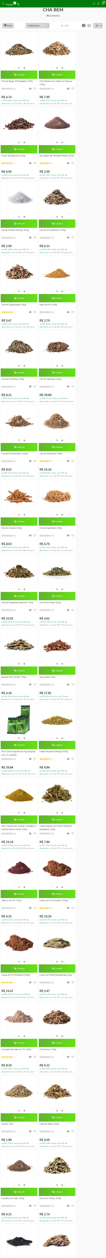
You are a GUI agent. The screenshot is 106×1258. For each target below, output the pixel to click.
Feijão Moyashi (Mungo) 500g (50, 528)
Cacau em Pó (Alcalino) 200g (85, 602)
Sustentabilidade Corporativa (53, 968)
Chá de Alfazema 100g (82, 304)
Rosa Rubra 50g (79, 453)
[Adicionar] (22, 67)
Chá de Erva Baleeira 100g (84, 155)
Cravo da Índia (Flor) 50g (83, 81)
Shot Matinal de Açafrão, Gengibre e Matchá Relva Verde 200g (86, 529)
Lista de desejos (53, 1068)
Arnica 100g (42, 900)
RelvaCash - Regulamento (53, 1044)
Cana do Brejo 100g (80, 751)
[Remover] (12, 67)
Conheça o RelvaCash (53, 1039)
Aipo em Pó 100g (45, 230)
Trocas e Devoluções (53, 1018)
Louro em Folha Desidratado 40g (50, 679)
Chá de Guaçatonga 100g (13, 230)
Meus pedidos (53, 1059)
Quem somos (53, 963)
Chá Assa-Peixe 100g (12, 453)
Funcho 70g (42, 751)
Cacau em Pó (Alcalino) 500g (15, 677)
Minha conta (53, 1054)
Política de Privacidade (53, 1013)
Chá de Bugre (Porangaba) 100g (17, 81)
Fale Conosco (53, 977)
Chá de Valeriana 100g (12, 304)
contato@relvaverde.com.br (25, 1182)
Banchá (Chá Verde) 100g (48, 453)
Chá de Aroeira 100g (11, 379)
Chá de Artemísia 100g (82, 230)
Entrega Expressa (53, 1009)
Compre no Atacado (53, 973)
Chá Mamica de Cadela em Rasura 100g (49, 83)
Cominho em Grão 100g (12, 826)
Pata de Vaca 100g (10, 900)
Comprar (17, 74)
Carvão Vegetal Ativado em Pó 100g (86, 828)
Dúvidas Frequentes (53, 994)
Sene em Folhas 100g (47, 826)
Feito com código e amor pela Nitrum (53, 1236)
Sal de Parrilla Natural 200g (50, 155)
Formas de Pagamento (53, 999)
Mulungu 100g (78, 900)
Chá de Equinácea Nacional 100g (87, 379)
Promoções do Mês (53, 1034)
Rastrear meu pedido (53, 1064)
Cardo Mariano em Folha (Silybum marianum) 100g (13, 604)
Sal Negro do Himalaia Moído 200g (15, 157)
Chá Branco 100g (9, 751)
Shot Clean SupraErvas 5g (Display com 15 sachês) (14, 529)
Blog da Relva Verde (53, 958)
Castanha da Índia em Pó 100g (86, 677)
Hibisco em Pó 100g (46, 602)
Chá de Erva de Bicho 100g (49, 304)
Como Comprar (53, 1004)
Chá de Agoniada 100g (47, 379)
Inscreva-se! (53, 1113)
